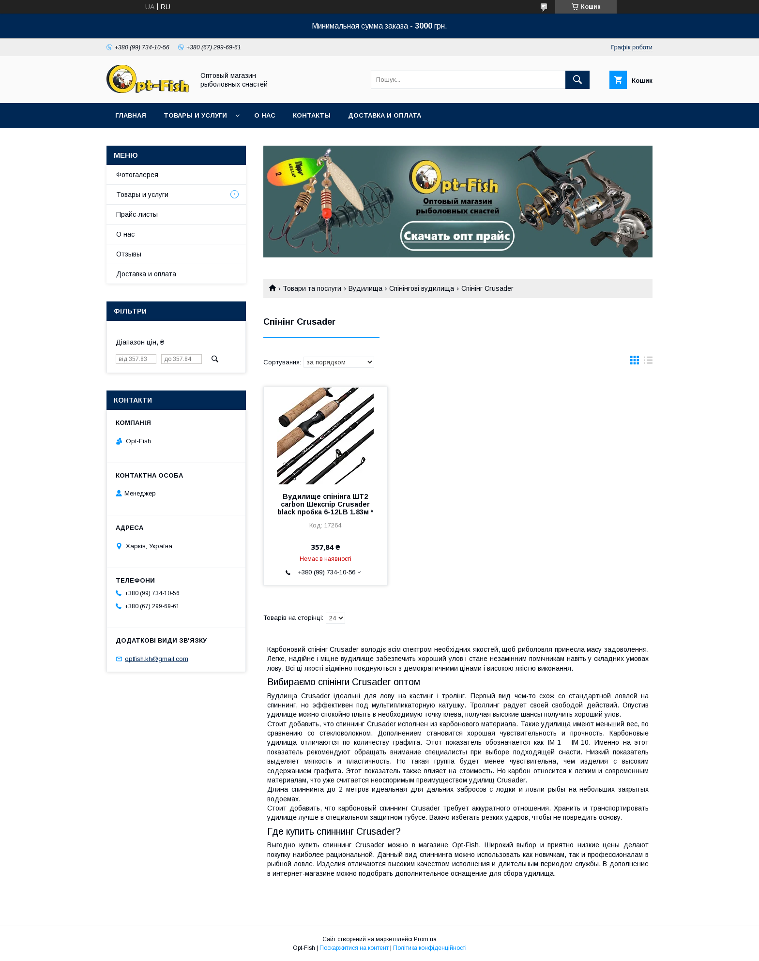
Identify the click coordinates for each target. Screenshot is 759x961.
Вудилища (365, 288)
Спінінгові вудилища (421, 288)
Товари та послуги (312, 288)
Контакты (312, 115)
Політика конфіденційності (430, 948)
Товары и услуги (195, 115)
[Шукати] (577, 80)
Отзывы (128, 254)
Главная (130, 115)
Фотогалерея (137, 175)
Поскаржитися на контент (354, 948)
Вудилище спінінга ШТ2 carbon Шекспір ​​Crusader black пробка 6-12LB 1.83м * (325, 504)
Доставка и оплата (384, 115)
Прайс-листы (137, 214)
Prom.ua (425, 939)
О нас (264, 115)
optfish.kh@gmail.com (156, 658)
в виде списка (648, 362)
